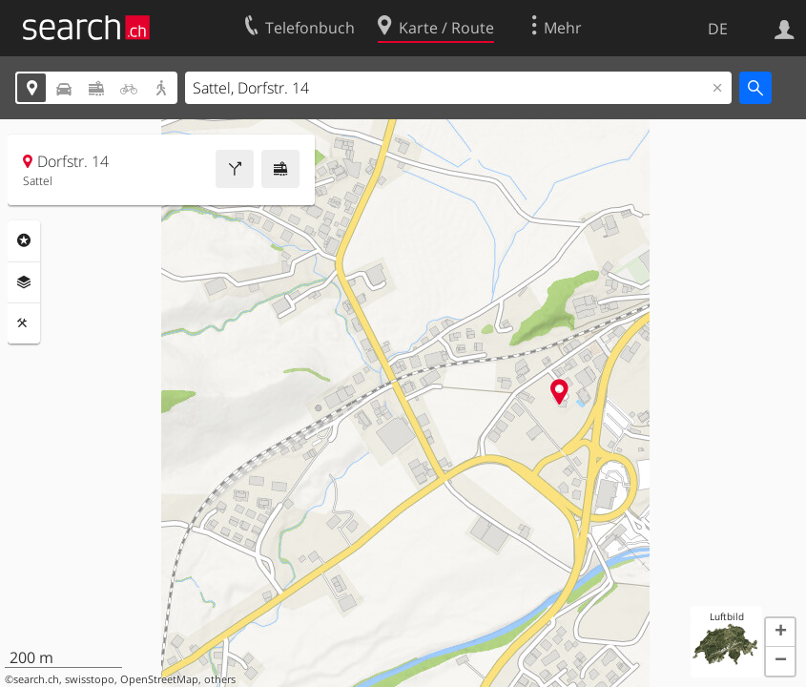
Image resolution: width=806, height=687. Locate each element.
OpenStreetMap (159, 679)
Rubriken (24, 240)
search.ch (36, 679)
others (220, 679)
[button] (780, 632)
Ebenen (24, 282)
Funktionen (24, 323)
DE (718, 28)
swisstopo (89, 679)
